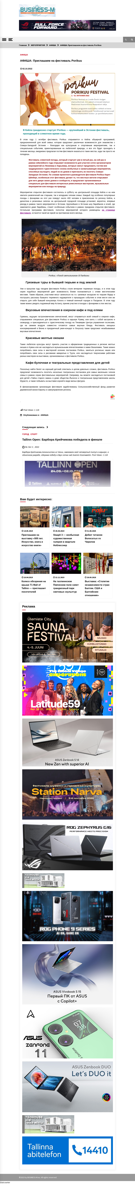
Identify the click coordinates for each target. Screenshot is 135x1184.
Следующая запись (35, 427)
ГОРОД (25, 434)
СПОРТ (33, 434)
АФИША (24, 55)
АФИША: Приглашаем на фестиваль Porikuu (51, 60)
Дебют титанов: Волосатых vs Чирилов (94, 538)
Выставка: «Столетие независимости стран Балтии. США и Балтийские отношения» (97, 588)
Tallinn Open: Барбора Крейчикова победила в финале (62, 439)
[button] (126, 39)
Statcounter (5, 1182)
